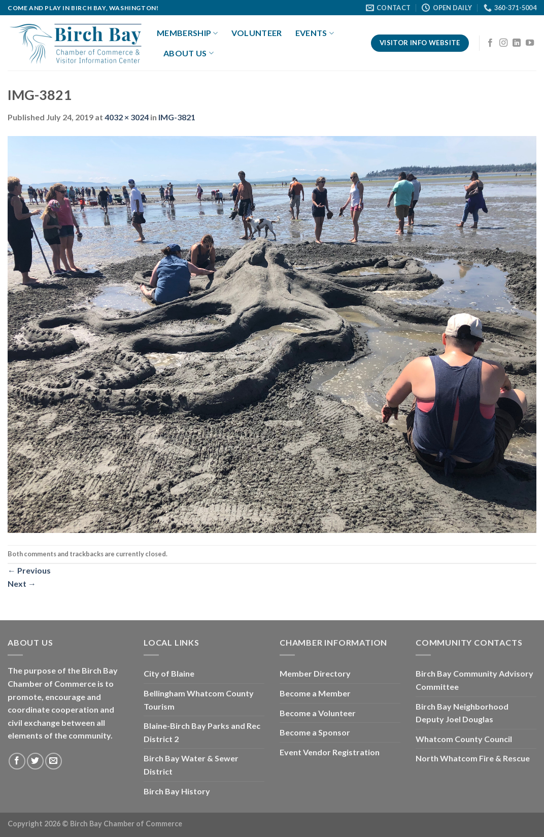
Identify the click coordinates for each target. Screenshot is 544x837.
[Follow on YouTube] (530, 43)
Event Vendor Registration (330, 752)
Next (22, 583)
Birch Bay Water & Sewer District (191, 764)
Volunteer (256, 33)
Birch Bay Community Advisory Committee (474, 679)
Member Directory (315, 673)
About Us (188, 53)
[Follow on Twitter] (35, 761)
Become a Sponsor (315, 732)
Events (314, 33)
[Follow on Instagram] (503, 43)
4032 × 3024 (127, 117)
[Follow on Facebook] (490, 43)
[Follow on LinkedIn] (517, 43)
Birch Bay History (177, 791)
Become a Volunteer (318, 713)
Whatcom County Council (464, 739)
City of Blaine (169, 673)
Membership (187, 33)
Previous (29, 570)
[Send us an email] (53, 761)
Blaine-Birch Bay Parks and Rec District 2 (202, 732)
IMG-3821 (176, 117)
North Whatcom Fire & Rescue (473, 758)
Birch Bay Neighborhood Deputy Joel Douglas (462, 712)
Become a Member (315, 693)
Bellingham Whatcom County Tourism (199, 699)
